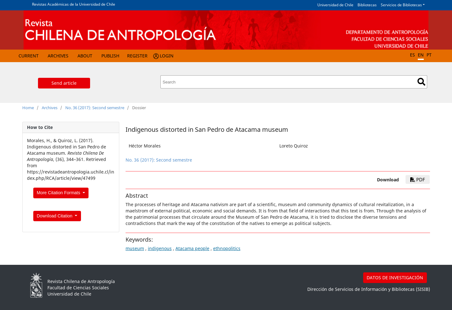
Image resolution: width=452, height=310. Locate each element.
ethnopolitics (226, 248)
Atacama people (192, 248)
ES (412, 55)
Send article (64, 83)
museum (135, 248)
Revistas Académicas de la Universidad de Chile (73, 4)
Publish (110, 56)
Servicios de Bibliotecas (401, 5)
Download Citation (55, 215)
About (85, 56)
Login (167, 56)
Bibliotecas (367, 5)
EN (421, 55)
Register (137, 56)
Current (29, 56)
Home (28, 107)
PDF (417, 179)
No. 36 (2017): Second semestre (94, 107)
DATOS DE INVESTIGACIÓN (395, 278)
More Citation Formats (59, 192)
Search (421, 82)
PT (429, 55)
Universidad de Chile (335, 5)
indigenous (160, 248)
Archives (58, 56)
